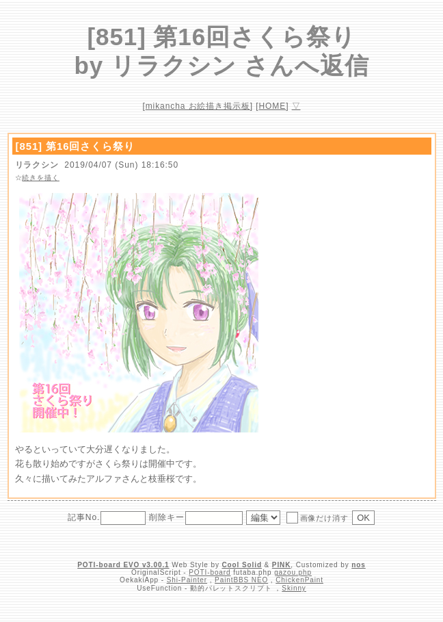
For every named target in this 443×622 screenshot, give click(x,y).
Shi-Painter (187, 580)
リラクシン (37, 165)
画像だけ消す (317, 517)
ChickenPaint (299, 580)
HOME (272, 106)
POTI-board (209, 572)
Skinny (294, 588)
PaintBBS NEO (241, 580)
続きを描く (40, 177)
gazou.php (293, 572)
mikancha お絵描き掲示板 (198, 106)
